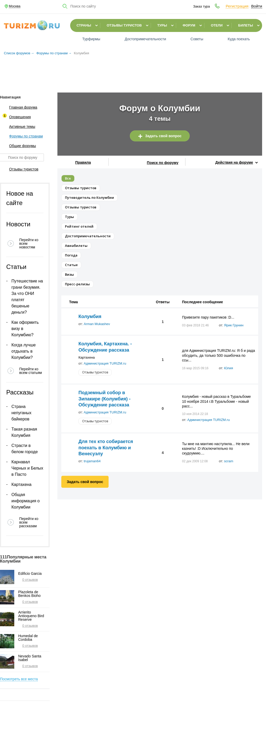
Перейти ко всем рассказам (28, 522)
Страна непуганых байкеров (21, 412)
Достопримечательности (88, 236)
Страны (84, 25)
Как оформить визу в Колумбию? (25, 328)
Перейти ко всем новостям (28, 243)
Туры (162, 25)
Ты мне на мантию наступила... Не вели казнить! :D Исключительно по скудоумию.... (215, 448)
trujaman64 (92, 461)
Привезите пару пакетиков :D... (208, 317)
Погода (71, 255)
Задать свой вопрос (163, 136)
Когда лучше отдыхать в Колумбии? (23, 351)
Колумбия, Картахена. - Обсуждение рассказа (105, 346)
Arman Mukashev (97, 324)
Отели (217, 25)
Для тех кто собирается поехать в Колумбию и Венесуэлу (105, 447)
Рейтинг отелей (79, 226)
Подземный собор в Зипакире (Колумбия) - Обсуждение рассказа (104, 398)
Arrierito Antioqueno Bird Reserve (31, 615)
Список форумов (17, 53)
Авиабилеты (76, 245)
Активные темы (17, 126)
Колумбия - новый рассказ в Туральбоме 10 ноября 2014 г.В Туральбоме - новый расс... (216, 401)
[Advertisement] (133, 72)
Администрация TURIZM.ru (105, 363)
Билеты (245, 25)
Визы (69, 274)
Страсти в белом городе (24, 448)
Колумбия (89, 316)
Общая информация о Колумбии (25, 500)
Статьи (71, 264)
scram (228, 461)
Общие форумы (18, 146)
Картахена (21, 484)
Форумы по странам (52, 53)
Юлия (228, 368)
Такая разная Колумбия (24, 432)
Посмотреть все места (19, 679)
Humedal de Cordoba (28, 637)
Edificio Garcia (30, 573)
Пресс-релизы (77, 284)
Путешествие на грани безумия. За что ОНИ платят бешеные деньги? (27, 296)
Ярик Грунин (234, 325)
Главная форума (18, 107)
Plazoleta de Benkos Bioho (29, 593)
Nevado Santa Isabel (29, 658)
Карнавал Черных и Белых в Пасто (27, 468)
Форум (189, 25)
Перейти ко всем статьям (30, 371)
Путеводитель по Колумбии (89, 197)
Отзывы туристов (124, 25)
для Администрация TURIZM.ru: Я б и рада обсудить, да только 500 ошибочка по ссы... (218, 355)
